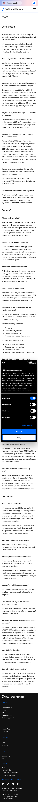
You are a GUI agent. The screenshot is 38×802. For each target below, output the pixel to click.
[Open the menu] (34, 9)
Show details (27, 425)
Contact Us (6, 756)
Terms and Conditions (10, 772)
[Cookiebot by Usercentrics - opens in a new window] (27, 363)
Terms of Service (8, 775)
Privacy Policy (7, 770)
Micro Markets (7, 707)
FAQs (3, 759)
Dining (4, 710)
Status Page (6, 729)
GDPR (3, 767)
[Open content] (12, 3)
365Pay (4, 713)
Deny (19, 438)
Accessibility (7, 715)
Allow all (19, 432)
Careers (5, 745)
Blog (3, 742)
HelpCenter (6, 731)
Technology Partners (9, 718)
